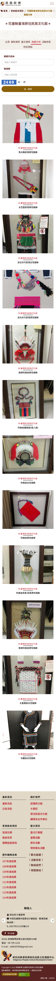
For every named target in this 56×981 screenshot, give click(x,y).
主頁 (7, 41)
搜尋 (28, 89)
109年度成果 (9, 871)
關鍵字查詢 (9, 56)
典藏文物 (36, 41)
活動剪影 (46, 41)
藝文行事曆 (36, 832)
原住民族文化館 (38, 813)
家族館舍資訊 (17, 10)
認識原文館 (36, 803)
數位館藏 (36, 854)
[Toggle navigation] (52, 3)
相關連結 (36, 870)
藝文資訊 (25, 41)
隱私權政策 (6, 970)
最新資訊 (15, 41)
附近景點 (28, 46)
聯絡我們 (36, 865)
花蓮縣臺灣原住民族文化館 (39, 10)
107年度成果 (9, 861)
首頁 (5, 10)
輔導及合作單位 (38, 819)
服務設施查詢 (9, 842)
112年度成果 (9, 887)
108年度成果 (9, 866)
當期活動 (35, 837)
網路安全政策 (37, 970)
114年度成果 (9, 897)
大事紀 (34, 808)
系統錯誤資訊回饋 (9, 974)
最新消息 (7, 803)
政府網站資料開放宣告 (20, 970)
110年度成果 (9, 877)
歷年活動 (35, 842)
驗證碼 (7, 68)
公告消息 (7, 808)
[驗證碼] (28, 74)
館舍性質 (7, 837)
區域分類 (7, 832)
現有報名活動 (37, 848)
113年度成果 (9, 892)
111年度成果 (9, 882)
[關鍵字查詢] (28, 62)
